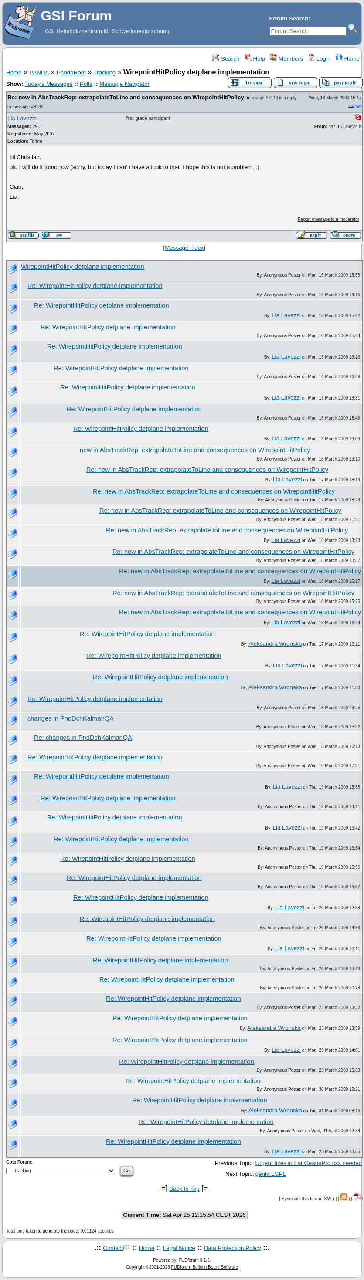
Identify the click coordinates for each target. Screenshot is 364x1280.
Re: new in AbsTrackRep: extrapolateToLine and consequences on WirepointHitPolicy (125, 97)
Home (348, 58)
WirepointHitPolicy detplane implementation (82, 266)
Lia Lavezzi (22, 118)
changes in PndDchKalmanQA (70, 718)
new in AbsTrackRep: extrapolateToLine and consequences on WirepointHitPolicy (195, 450)
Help (255, 58)
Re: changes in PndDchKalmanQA (83, 737)
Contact (113, 1248)
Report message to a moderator (328, 219)
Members (286, 58)
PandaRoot (71, 72)
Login (319, 58)
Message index (184, 247)
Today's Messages (48, 84)
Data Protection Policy (232, 1248)
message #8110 (262, 97)
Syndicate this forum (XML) (308, 1198)
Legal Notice (179, 1248)
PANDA (39, 72)
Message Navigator (124, 84)
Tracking (105, 72)
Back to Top (184, 1188)
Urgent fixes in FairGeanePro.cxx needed (308, 1163)
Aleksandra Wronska (275, 643)
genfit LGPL (270, 1174)
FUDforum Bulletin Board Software (204, 1267)
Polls (86, 84)
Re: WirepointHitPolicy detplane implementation (95, 285)
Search (225, 58)
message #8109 (27, 107)
